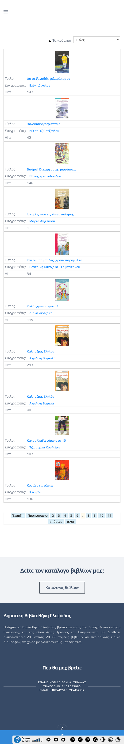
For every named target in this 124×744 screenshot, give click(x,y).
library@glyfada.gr (67, 690)
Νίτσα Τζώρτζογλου (44, 131)
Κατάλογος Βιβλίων (62, 587)
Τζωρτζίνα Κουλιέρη (44, 447)
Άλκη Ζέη (36, 492)
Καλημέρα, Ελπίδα (40, 351)
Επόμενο (56, 521)
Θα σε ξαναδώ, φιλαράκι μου (48, 78)
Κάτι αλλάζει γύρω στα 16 (46, 440)
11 (109, 515)
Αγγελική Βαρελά (41, 403)
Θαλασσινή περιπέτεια (44, 124)
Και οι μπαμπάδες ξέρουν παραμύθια (54, 260)
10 (101, 515)
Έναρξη (18, 515)
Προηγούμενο (38, 515)
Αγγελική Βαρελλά (42, 358)
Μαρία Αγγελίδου (42, 221)
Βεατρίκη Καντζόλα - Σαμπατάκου (54, 267)
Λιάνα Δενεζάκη (40, 313)
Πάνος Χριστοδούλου (45, 176)
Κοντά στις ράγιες (40, 485)
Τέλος (70, 521)
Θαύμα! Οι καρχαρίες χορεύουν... (51, 169)
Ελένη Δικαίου (39, 85)
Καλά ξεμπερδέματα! (42, 306)
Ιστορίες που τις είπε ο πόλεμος (50, 214)
